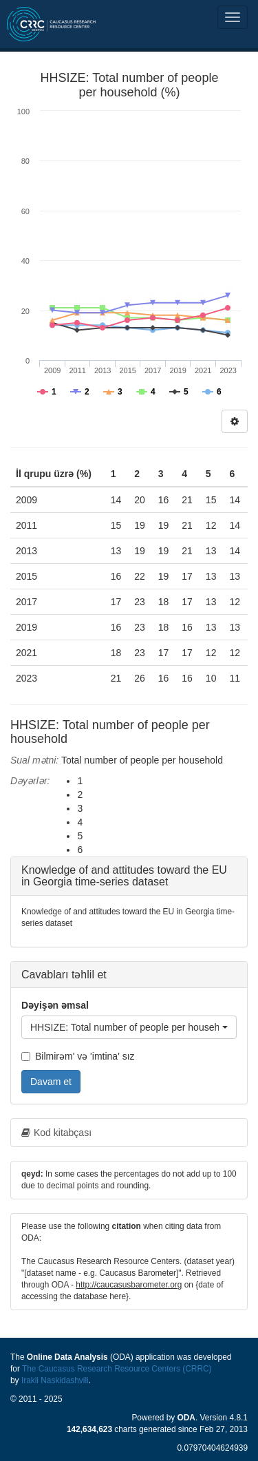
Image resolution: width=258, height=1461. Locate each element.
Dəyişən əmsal (55, 1005)
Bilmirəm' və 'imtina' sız (78, 1056)
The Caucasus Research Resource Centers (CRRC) (117, 1369)
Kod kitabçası (56, 1132)
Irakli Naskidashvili (55, 1380)
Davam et (51, 1081)
